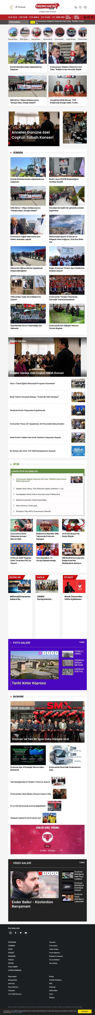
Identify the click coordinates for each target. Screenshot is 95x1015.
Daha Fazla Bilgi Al (52, 1012)
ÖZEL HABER (13, 967)
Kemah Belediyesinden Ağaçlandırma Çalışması (27, 180)
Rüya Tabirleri (13, 987)
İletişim (52, 997)
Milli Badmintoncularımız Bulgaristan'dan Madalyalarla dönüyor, (73, 560)
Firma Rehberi (54, 960)
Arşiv (51, 994)
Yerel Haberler (54, 953)
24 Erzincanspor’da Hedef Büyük (70, 535)
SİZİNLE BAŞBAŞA (14, 970)
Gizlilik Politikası (55, 980)
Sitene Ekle (53, 990)
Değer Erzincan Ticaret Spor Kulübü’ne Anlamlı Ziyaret (66, 269)
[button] (9, 144)
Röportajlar (12, 976)
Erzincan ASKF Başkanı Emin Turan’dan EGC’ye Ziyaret (20, 560)
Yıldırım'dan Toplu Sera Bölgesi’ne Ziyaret (25, 298)
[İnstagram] (10, 933)
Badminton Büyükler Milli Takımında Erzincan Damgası (47, 536)
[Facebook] (15, 933)
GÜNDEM (11, 946)
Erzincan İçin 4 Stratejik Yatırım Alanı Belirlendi (27, 768)
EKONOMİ (18, 696)
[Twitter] (20, 933)
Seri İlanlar (53, 963)
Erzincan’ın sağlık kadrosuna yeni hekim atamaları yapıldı (25, 237)
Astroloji (11, 983)
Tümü (82, 642)
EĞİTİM (10, 963)
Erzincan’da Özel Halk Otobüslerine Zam (65, 768)
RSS (50, 983)
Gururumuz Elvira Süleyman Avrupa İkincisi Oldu (18, 536)
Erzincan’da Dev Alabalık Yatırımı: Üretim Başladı (64, 326)
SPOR (16, 464)
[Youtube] (26, 933)
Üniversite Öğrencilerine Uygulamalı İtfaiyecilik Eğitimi (26, 269)
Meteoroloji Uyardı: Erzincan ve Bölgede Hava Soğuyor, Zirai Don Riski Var (66, 239)
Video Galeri (54, 949)
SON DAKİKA (14, 22)
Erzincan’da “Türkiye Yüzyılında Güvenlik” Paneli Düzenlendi (63, 298)
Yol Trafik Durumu (15, 994)
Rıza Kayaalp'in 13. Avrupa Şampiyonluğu (46, 559)
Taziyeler (11, 990)
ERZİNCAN (12, 942)
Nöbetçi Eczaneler (56, 956)
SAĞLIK (11, 960)
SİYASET (11, 953)
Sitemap (52, 987)
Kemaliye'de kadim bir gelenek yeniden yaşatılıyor (66, 209)
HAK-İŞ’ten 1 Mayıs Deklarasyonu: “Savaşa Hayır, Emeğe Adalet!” (25, 209)
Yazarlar (52, 942)
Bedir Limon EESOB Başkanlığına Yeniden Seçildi (63, 180)
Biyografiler (12, 980)
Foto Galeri (53, 946)
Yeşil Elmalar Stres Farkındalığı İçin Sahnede (26, 326)
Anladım (84, 1010)
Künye (51, 976)
